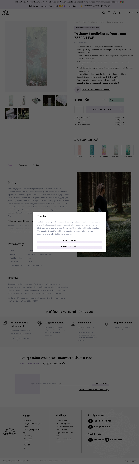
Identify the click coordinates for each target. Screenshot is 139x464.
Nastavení (69, 241)
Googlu (65, 228)
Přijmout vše (69, 246)
